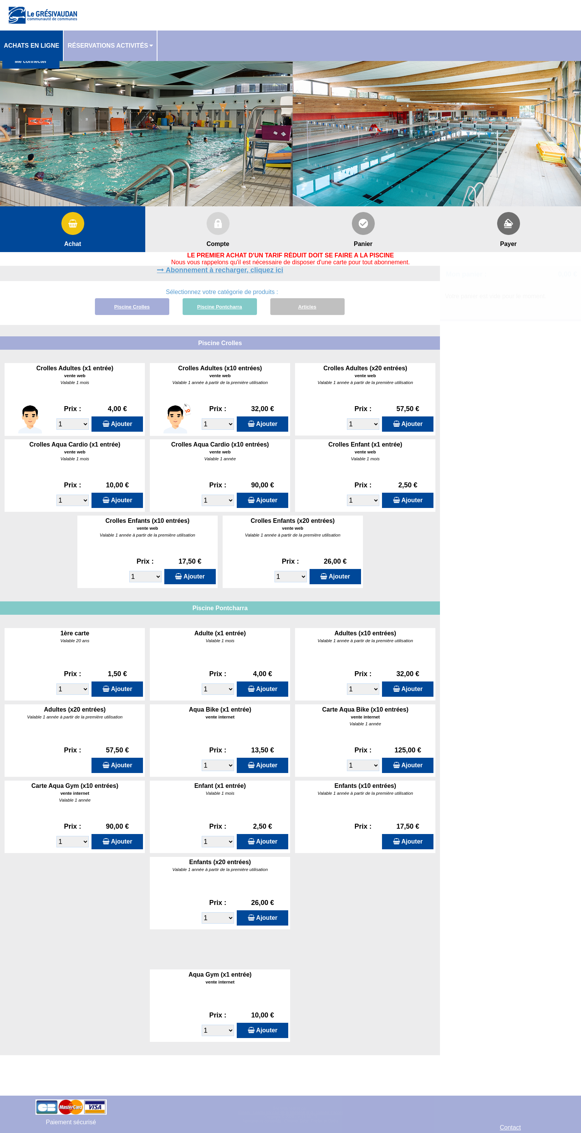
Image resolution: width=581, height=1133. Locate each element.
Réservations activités (107, 45)
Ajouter (121, 424)
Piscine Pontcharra (219, 307)
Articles (307, 307)
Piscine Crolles (131, 307)
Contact (510, 1127)
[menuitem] (32, 46)
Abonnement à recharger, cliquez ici (224, 270)
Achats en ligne (31, 45)
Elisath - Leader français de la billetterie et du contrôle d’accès (290, 1113)
